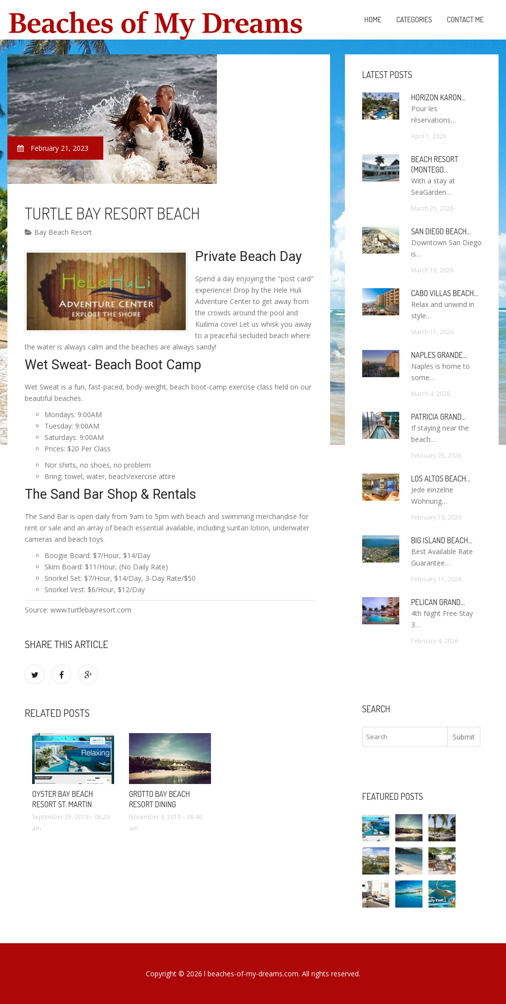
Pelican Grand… (438, 602)
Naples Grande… (439, 355)
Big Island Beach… (441, 540)
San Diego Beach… (441, 231)
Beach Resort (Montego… (434, 164)
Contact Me (465, 19)
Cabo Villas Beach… (444, 293)
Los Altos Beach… (440, 478)
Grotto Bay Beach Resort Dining (159, 799)
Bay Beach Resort (58, 232)
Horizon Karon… (438, 97)
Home (372, 19)
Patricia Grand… (438, 417)
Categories (414, 19)
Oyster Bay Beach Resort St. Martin (62, 799)
